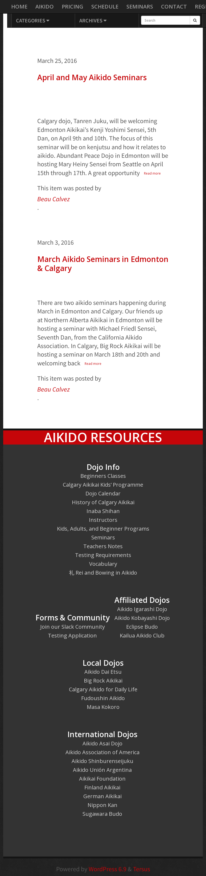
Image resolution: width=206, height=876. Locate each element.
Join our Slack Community (72, 626)
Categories (32, 20)
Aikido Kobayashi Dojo (142, 617)
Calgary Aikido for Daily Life (103, 689)
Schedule (104, 6)
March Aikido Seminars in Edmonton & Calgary (102, 263)
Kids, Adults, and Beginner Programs (103, 528)
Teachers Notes (103, 546)
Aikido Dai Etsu (103, 671)
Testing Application (72, 635)
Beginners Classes (103, 475)
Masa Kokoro (103, 707)
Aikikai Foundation (102, 778)
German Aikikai (102, 796)
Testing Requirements (103, 555)
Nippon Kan (102, 805)
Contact (174, 6)
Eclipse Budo (142, 626)
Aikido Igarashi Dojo (142, 609)
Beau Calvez (53, 199)
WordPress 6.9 (107, 869)
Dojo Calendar (103, 493)
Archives (92, 20)
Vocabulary (103, 563)
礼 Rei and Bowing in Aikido (103, 572)
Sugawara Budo (102, 813)
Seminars (139, 6)
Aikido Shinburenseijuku (102, 761)
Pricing (72, 6)
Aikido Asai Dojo (102, 743)
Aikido (44, 6)
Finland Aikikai (102, 787)
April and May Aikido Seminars (92, 77)
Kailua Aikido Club (142, 635)
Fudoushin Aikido (103, 698)
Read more (152, 173)
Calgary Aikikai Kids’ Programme (103, 484)
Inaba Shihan (103, 511)
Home (19, 6)
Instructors (103, 519)
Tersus (141, 869)
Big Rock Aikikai (103, 680)
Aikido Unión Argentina (102, 769)
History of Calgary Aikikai (103, 502)
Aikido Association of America (102, 752)
